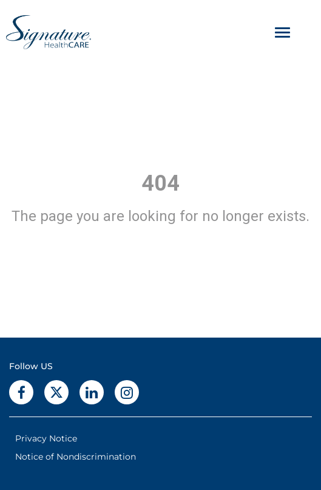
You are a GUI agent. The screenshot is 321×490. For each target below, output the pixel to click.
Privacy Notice (46, 438)
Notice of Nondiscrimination (75, 456)
